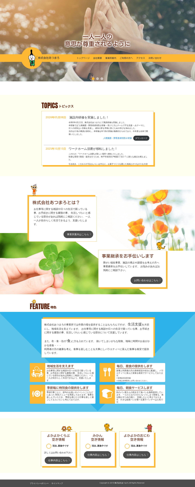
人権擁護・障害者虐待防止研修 (117, 138)
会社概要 (97, 58)
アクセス (140, 58)
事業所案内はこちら (78, 234)
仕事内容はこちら (58, 460)
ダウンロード (141, 138)
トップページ (83, 58)
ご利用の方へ (126, 58)
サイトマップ (57, 483)
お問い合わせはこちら (146, 280)
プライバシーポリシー (39, 483)
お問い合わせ (154, 58)
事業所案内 (110, 58)
